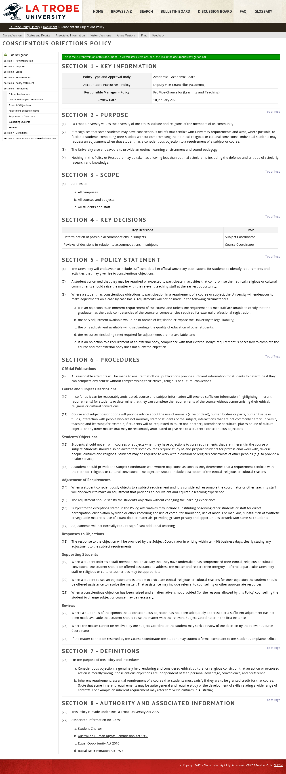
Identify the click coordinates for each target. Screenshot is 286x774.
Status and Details (38, 35)
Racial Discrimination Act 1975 (100, 751)
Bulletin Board (175, 11)
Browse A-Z (121, 11)
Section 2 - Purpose (14, 66)
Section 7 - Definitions (15, 132)
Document (50, 27)
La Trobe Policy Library (24, 27)
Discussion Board (215, 11)
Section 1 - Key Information (18, 60)
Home (98, 11)
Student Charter (90, 728)
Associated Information (70, 35)
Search (146, 11)
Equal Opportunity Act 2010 (98, 743)
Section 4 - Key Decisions (17, 77)
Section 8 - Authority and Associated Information (30, 138)
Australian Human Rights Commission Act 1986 (113, 736)
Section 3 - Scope (13, 71)
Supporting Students (19, 121)
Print (144, 35)
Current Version (12, 35)
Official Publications (19, 94)
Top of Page (272, 111)
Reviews (13, 127)
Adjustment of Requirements (24, 110)
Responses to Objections (22, 116)
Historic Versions (100, 35)
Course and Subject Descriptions (26, 99)
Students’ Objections (20, 105)
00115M (278, 765)
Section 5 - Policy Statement (19, 83)
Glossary (263, 11)
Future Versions (126, 35)
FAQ (243, 11)
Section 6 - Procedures (16, 88)
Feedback (158, 35)
